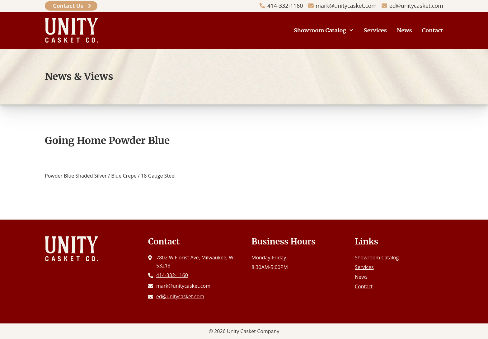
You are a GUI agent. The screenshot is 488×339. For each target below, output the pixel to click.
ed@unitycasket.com (416, 5)
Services (375, 30)
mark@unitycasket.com (346, 5)
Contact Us (68, 5)
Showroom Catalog (320, 30)
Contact (432, 30)
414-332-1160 (285, 5)
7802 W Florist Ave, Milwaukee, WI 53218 (195, 261)
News (404, 30)
